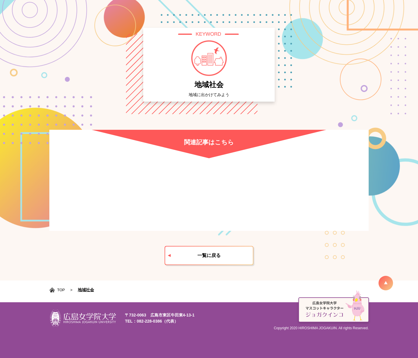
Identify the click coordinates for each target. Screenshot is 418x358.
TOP (61, 290)
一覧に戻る (209, 255)
